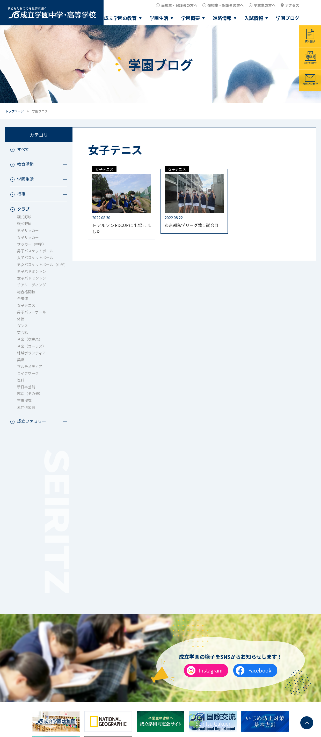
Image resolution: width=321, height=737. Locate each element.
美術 (20, 359)
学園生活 (159, 18)
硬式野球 (24, 216)
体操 (20, 318)
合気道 (22, 298)
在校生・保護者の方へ (225, 5)
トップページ (14, 111)
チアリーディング (31, 284)
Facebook (259, 670)
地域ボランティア (31, 352)
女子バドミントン (31, 278)
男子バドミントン (31, 271)
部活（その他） (29, 393)
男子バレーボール (31, 311)
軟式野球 (24, 223)
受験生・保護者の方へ (179, 5)
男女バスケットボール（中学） (42, 264)
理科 (20, 380)
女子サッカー (28, 237)
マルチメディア (29, 366)
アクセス (292, 5)
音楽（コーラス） (31, 346)
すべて (23, 149)
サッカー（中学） (31, 244)
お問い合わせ (310, 84)
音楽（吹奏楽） (29, 339)
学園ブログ (287, 18)
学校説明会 (310, 63)
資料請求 (310, 41)
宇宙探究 (24, 400)
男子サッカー (28, 230)
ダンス (22, 325)
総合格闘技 (26, 291)
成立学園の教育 (120, 18)
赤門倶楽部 (26, 407)
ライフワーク (28, 373)
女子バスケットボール (35, 257)
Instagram (211, 670)
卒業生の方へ (264, 5)
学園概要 (190, 18)
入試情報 (253, 18)
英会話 (22, 332)
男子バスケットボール (35, 250)
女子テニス (26, 305)
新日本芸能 (26, 386)
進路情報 (222, 18)
